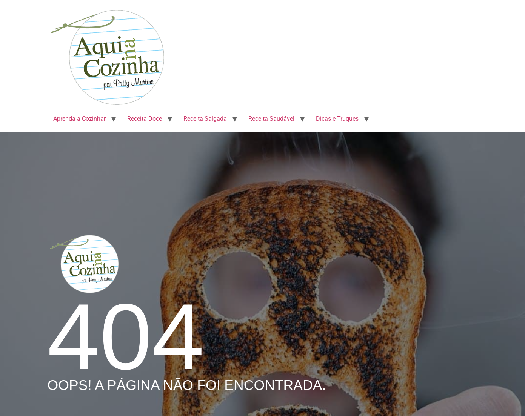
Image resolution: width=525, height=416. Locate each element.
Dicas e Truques (337, 118)
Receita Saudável (271, 118)
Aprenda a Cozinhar (79, 118)
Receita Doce (144, 118)
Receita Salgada (205, 118)
